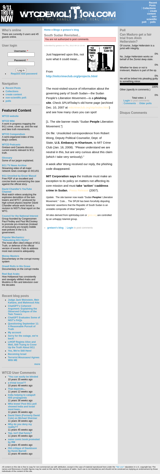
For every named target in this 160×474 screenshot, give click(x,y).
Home (47, 29)
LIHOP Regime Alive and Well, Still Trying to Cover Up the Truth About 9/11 (22, 345)
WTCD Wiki (8, 121)
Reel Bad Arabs (10, 274)
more (37, 364)
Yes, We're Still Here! (19, 350)
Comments (130, 103)
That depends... (16, 389)
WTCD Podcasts (11, 144)
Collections (149, 8)
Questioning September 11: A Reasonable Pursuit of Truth (23, 326)
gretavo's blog (71, 29)
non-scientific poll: (149, 19)
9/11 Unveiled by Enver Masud (19, 176)
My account (14, 332)
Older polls (145, 103)
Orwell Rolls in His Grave (16, 266)
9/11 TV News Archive (14, 165)
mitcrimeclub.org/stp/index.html (89, 107)
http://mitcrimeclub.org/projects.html (72, 76)
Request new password (24, 73)
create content (152, 12)
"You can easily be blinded (23, 376)
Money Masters (10, 256)
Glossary (7, 157)
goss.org (92, 215)
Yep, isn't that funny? (20, 433)
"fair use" (120, 467)
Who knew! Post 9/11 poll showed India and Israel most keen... (22, 406)
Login (70, 227)
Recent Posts (153, 4)
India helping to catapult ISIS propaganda (21, 396)
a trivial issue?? (17, 382)
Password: (21, 60)
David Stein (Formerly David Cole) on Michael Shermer (24, 417)
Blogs (56, 29)
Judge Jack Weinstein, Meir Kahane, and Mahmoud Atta (23, 301)
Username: (21, 51)
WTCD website (10, 116)
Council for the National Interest (20, 216)
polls (153, 22)
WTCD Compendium (13, 134)
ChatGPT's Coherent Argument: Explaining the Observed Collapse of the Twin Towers (22, 310)
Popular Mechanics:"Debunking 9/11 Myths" (15, 239)
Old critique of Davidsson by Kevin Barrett (22, 449)
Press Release (79, 190)
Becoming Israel (17, 354)
